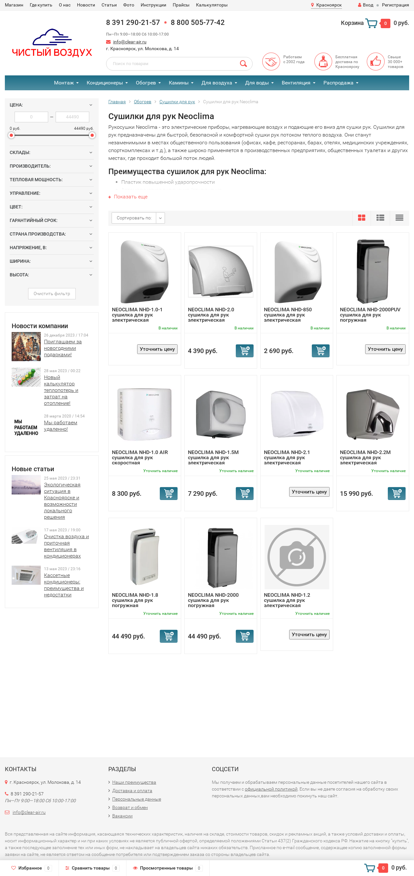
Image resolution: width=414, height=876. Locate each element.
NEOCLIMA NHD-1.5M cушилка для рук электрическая (213, 457)
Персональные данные (136, 799)
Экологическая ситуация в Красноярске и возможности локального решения (62, 501)
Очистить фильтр (52, 293)
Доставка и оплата (132, 790)
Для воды (257, 83)
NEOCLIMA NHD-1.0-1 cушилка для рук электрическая (137, 314)
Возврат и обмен (130, 807)
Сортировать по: (134, 217)
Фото (128, 4)
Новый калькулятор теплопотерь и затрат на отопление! (61, 390)
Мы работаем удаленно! (60, 425)
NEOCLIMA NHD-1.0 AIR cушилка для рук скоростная (140, 457)
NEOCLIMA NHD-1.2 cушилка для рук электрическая (287, 600)
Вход (365, 4)
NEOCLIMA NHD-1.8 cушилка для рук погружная (135, 600)
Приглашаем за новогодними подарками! (63, 348)
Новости (86, 4)
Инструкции (153, 4)
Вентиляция (296, 83)
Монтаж (64, 83)
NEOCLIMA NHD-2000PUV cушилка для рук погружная (370, 314)
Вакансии (122, 815)
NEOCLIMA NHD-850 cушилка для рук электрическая (288, 314)
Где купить (41, 4)
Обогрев (146, 83)
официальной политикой (271, 789)
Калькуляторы (212, 4)
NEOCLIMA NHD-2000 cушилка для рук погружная (213, 600)
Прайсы (181, 4)
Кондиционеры (105, 83)
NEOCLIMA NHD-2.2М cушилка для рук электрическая (365, 457)
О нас (65, 4)
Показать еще (127, 197)
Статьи (109, 4)
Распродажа (338, 83)
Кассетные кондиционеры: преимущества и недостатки (64, 585)
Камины (179, 83)
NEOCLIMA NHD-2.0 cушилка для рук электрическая (211, 314)
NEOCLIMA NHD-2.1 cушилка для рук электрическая (287, 457)
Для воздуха (217, 83)
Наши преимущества (134, 782)
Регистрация (395, 4)
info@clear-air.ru (130, 41)
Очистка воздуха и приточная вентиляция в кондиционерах (66, 546)
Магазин (14, 4)
